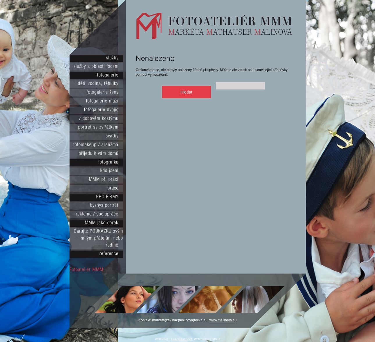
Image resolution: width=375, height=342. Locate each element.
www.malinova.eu (223, 320)
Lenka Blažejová (181, 339)
